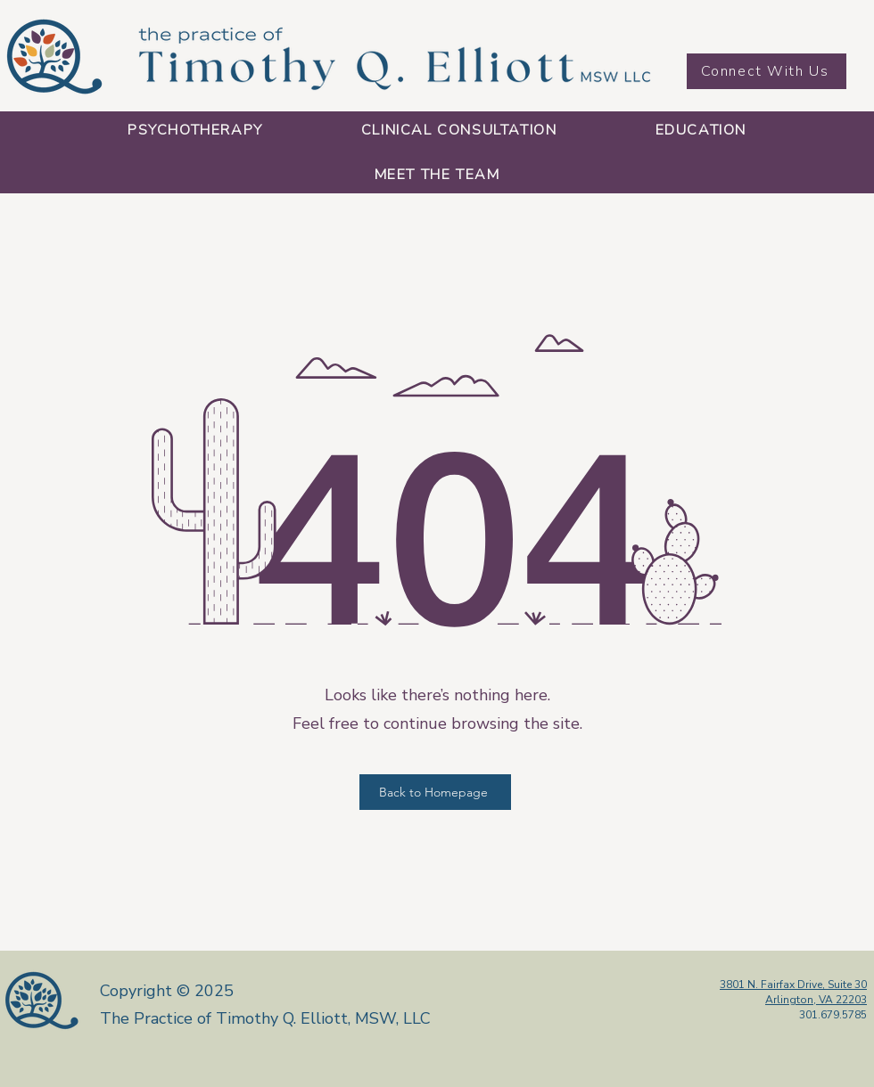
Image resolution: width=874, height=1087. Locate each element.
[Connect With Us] (766, 71)
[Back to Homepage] (435, 792)
